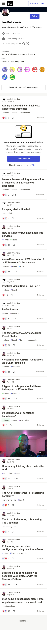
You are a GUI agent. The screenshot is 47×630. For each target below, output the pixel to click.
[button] (5, 69)
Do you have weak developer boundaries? (18, 414)
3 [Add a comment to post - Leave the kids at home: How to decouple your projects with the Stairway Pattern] (14, 584)
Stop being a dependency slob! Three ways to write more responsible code (22, 600)
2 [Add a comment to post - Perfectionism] (13, 318)
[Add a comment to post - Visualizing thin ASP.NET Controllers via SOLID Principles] (6, 372)
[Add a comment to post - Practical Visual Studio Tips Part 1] (5, 295)
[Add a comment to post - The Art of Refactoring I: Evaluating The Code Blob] (5, 532)
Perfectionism (10, 309)
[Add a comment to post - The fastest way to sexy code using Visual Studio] (6, 345)
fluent (5, 553)
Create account (37, 3)
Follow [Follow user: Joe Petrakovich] (34, 16)
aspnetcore (15, 366)
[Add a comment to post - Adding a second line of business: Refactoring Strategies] (5, 118)
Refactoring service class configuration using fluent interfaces (22, 548)
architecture (24, 112)
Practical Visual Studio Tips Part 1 (21, 286)
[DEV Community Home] (10, 3)
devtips (22, 340)
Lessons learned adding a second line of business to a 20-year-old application (23, 182)
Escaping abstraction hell (16, 209)
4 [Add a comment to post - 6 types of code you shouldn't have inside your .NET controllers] (14, 398)
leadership (14, 313)
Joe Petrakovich (13, 99)
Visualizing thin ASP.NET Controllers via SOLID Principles (22, 361)
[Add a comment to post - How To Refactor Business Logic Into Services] (6, 245)
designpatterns (16, 553)
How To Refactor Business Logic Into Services (22, 234)
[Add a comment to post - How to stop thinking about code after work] (6, 478)
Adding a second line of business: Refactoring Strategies (21, 107)
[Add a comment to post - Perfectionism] (5, 318)
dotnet (14, 112)
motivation (24, 420)
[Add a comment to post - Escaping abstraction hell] (5, 218)
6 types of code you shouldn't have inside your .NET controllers (21, 388)
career (5, 313)
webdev (5, 112)
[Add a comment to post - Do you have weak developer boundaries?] (4, 425)
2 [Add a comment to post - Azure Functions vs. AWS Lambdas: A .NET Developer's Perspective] (14, 271)
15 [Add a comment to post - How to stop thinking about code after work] (15, 478)
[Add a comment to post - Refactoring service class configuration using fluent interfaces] (5, 558)
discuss (6, 420)
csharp (13, 240)
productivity (7, 213)
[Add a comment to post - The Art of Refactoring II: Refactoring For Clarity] (5, 505)
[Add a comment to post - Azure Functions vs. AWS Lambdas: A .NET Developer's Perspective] (6, 271)
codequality (32, 340)
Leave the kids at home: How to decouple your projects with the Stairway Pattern (19, 576)
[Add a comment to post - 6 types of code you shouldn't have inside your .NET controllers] (6, 398)
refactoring (7, 500)
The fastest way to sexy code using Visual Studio (21, 334)
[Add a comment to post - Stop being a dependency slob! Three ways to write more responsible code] (6, 611)
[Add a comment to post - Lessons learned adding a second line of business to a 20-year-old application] (5, 195)
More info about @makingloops (23, 87)
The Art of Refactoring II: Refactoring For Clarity (23, 494)
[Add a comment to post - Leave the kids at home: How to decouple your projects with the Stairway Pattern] (6, 584)
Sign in (35, 165)
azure (21, 266)
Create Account (23, 158)
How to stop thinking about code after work (23, 468)
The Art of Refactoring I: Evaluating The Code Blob (22, 521)
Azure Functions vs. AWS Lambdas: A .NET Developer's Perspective (23, 261)
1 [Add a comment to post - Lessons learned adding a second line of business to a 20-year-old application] (13, 194)
